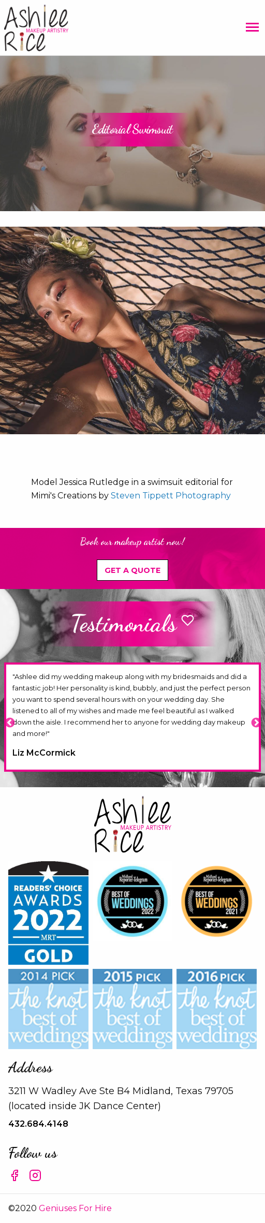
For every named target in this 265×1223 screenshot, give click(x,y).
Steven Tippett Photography (171, 495)
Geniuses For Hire (75, 1208)
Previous (9, 722)
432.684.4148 (38, 1124)
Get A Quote (132, 570)
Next (256, 722)
